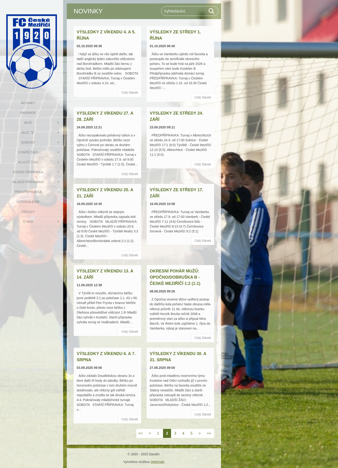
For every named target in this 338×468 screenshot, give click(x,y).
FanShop (28, 113)
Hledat (212, 11)
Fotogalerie (28, 202)
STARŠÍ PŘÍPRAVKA (28, 172)
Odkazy (28, 212)
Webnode (157, 462)
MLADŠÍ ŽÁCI (28, 162)
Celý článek (129, 92)
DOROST (28, 142)
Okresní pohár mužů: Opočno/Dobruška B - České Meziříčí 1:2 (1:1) (175, 277)
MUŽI (28, 122)
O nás (28, 221)
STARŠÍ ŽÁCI (28, 152)
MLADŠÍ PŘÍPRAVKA (28, 182)
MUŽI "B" (28, 132)
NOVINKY (28, 103)
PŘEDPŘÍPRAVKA (28, 192)
